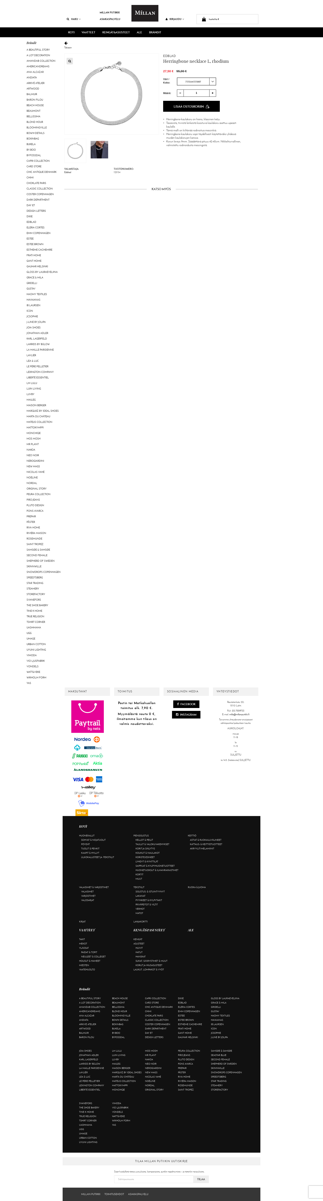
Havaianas (33, 299)
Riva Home (33, 527)
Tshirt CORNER (36, 622)
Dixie (30, 216)
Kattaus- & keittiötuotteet (206, 844)
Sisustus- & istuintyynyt (150, 891)
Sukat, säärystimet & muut (151, 960)
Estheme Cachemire (39, 249)
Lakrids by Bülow (38, 344)
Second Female (37, 555)
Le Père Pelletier (37, 366)
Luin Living (34, 388)
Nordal (32, 483)
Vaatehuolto (87, 969)
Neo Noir (33, 455)
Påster (31, 522)
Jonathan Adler (37, 333)
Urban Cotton (36, 644)
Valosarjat (87, 900)
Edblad (31, 222)
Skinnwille (34, 566)
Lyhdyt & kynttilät (147, 861)
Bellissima (33, 116)
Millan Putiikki (110, 12)
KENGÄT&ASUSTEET (116, 32)
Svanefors (34, 599)
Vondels (33, 666)
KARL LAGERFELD (37, 338)
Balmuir (32, 94)
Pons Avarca (35, 510)
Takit (82, 939)
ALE (139, 32)
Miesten (84, 965)
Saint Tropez (35, 544)
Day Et (31, 205)
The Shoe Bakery (37, 605)
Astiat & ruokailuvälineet (205, 839)
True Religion (35, 616)
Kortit (139, 874)
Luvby (30, 394)
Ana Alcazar (35, 72)
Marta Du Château (38, 416)
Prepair (31, 516)
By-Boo (31, 149)
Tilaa (201, 1179)
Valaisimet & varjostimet (94, 887)
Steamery (33, 588)
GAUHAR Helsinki (37, 266)
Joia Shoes (34, 327)
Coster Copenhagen (40, 194)
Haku (74, 19)
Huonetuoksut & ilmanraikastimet (157, 870)
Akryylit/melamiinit (202, 848)
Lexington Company (40, 372)
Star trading (35, 583)
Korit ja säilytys (145, 848)
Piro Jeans (33, 499)
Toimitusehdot (114, 1194)
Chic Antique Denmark (41, 172)
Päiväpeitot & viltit (147, 904)
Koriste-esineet (145, 857)
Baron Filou (35, 99)
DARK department (38, 199)
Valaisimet (87, 891)
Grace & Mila (35, 277)
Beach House (35, 105)
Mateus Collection (39, 422)
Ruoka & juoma (197, 887)
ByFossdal (34, 155)
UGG (29, 633)
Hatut (139, 952)
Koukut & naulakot (148, 852)
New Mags (33, 466)
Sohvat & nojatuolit (93, 839)
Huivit (139, 947)
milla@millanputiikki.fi (239, 714)
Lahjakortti (140, 921)
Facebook (186, 704)
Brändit (155, 32)
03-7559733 (238, 710)
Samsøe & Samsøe (38, 549)
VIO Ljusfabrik (36, 660)
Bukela (31, 144)
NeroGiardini (35, 460)
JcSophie (32, 316)
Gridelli (32, 283)
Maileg (31, 399)
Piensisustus (141, 835)
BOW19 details (35, 133)
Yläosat (84, 947)
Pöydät (85, 844)
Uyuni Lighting (36, 649)
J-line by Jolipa (36, 322)
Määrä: (167, 93)
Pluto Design (35, 505)
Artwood (33, 88)
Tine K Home (34, 610)
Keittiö (192, 835)
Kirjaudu (175, 19)
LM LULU (32, 383)
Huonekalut (87, 835)
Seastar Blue (218, 1055)
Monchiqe (34, 433)
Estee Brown (35, 244)
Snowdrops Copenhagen (44, 572)
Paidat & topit (89, 952)
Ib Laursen (33, 305)
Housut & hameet (89, 960)
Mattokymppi (35, 427)
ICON (30, 310)
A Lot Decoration (38, 55)
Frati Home (34, 255)
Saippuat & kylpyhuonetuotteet (155, 865)
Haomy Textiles (37, 294)
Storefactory (36, 594)
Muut (139, 878)
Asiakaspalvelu (110, 19)
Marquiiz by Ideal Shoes (43, 410)
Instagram (186, 714)
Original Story (37, 488)
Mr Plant (33, 444)
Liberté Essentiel (38, 377)
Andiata (32, 77)
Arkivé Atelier (35, 83)
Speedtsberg (35, 577)
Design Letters (36, 210)
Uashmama (34, 627)
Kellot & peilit (144, 839)
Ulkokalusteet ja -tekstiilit (97, 857)
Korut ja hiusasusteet (149, 965)
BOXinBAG (33, 138)
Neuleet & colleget (93, 956)
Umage (31, 638)
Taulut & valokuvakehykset (152, 844)
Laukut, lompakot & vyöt (148, 969)
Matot (139, 913)
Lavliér (31, 355)
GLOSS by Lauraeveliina (42, 272)
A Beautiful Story (38, 49)
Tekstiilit (138, 887)
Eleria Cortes (35, 227)
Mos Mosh (34, 438)
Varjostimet (88, 895)
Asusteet (138, 943)
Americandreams (38, 66)
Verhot (140, 908)
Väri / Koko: (166, 81)
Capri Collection (38, 160)
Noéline (32, 477)
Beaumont (33, 110)
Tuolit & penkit (90, 848)
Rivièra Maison (36, 533)
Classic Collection (40, 188)
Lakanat (140, 895)
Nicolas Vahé (35, 472)
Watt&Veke (33, 672)
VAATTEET (88, 32)
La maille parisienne (40, 349)
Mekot (83, 943)
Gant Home (34, 260)
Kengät (137, 939)
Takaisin (161, 45)
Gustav (31, 288)
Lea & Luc (33, 360)
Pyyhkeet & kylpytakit (149, 900)
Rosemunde (34, 538)
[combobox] (196, 81)
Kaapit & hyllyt (90, 852)
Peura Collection (38, 494)
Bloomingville (37, 127)
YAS (29, 683)
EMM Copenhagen (38, 233)
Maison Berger (36, 405)
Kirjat (82, 921)
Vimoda (32, 655)
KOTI (71, 32)
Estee (30, 238)
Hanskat (141, 956)
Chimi (30, 177)
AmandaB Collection (41, 60)
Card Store (34, 166)
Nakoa (31, 449)
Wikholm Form (36, 677)
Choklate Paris (36, 183)
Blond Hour (35, 122)
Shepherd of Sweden (41, 560)
